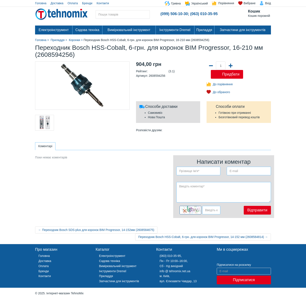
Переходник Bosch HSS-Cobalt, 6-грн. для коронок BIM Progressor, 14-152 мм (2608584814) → (203, 237)
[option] (44, 123)
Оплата (73, 3)
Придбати (230, 74)
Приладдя (204, 30)
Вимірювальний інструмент (129, 30)
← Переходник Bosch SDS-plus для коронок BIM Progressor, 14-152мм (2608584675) (96, 230)
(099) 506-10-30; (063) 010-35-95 (189, 14)
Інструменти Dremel (174, 30)
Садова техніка (87, 30)
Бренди (87, 3)
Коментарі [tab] (45, 146)
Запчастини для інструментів (242, 30)
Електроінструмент (54, 30)
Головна (40, 3)
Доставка (57, 3)
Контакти (103, 3)
